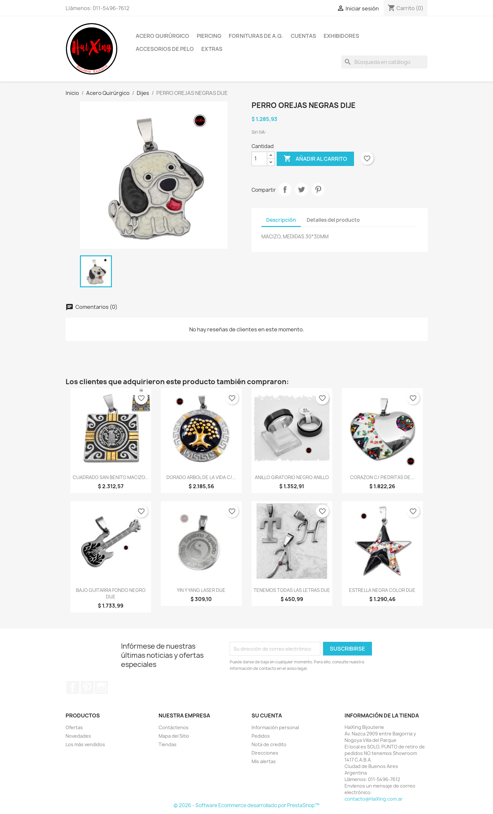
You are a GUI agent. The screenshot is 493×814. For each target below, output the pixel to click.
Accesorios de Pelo (165, 49)
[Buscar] (384, 61)
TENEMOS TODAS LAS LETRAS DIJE (292, 590)
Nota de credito (269, 744)
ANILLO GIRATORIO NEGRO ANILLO (292, 477)
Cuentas (303, 35)
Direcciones (265, 753)
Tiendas (168, 744)
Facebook (72, 687)
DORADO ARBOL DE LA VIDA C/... (201, 477)
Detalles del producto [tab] (333, 220)
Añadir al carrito (315, 159)
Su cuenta (267, 715)
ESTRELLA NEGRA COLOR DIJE (382, 590)
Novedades (78, 736)
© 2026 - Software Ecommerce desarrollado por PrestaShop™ (246, 805)
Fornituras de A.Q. (256, 35)
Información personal (275, 727)
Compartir (284, 189)
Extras (212, 49)
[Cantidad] (259, 159)
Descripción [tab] (281, 220)
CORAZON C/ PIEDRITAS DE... (382, 477)
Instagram (101, 687)
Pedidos (261, 736)
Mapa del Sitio (174, 736)
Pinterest (318, 189)
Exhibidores (341, 35)
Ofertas (74, 727)
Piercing (209, 35)
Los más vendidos (85, 744)
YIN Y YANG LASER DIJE (201, 590)
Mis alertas (264, 761)
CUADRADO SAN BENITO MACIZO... (111, 477)
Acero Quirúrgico (162, 35)
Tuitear (301, 189)
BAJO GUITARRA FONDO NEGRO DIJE (111, 593)
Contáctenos (174, 727)
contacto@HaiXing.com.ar (374, 799)
